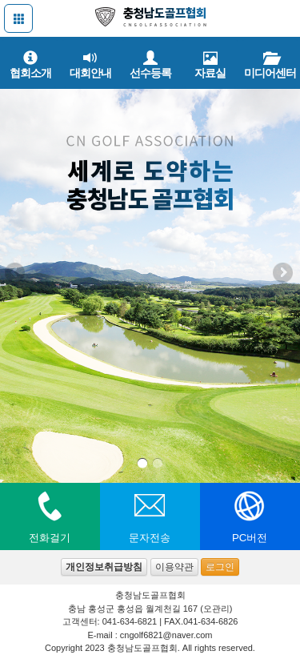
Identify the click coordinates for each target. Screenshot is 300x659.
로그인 (220, 567)
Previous (16, 274)
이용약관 (174, 567)
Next (284, 274)
